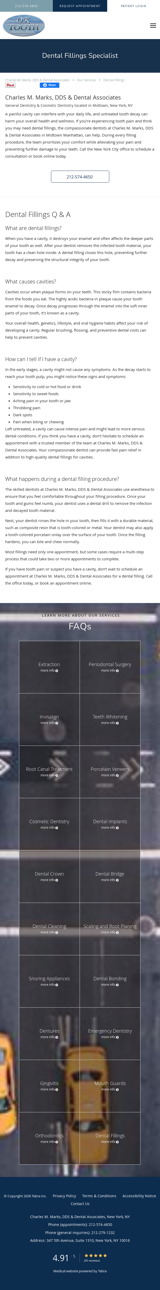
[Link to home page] (30, 25)
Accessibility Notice (139, 1195)
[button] (80, 6)
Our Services (86, 80)
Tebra (102, 1271)
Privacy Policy (64, 1195)
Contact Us (80, 1203)
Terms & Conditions (99, 1195)
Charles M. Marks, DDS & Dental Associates (37, 80)
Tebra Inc (39, 1196)
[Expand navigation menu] (153, 25)
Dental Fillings (114, 80)
